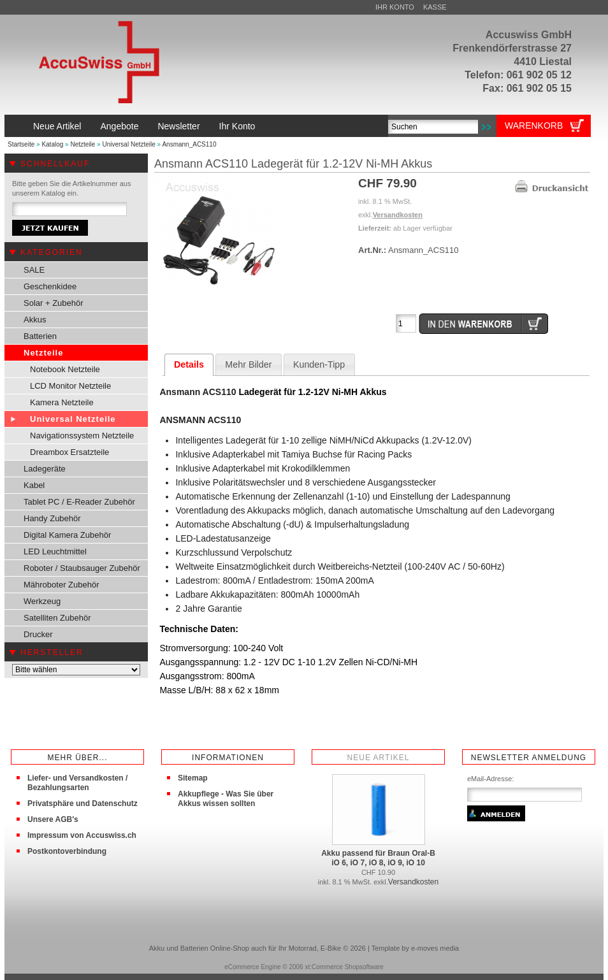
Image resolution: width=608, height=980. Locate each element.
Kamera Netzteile (62, 402)
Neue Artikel (57, 126)
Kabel (34, 485)
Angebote (119, 126)
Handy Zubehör (52, 518)
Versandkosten (398, 215)
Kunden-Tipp (319, 364)
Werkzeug (42, 601)
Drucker (38, 634)
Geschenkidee (50, 286)
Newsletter (178, 126)
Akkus (35, 319)
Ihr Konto (394, 7)
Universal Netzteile (128, 144)
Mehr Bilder (248, 364)
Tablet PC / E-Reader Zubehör (79, 502)
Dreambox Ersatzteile (69, 452)
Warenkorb (534, 125)
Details (189, 364)
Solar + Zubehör (53, 303)
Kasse (435, 7)
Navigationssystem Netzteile (82, 435)
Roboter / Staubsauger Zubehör (82, 568)
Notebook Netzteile (65, 369)
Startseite (21, 144)
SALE (34, 270)
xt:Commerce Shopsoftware (344, 966)
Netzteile (82, 144)
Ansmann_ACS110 (189, 144)
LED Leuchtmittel (55, 551)
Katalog (52, 144)
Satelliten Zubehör (57, 618)
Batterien (40, 336)
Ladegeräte (45, 468)
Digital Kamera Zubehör (67, 535)
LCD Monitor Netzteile (70, 386)
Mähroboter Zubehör (61, 584)
